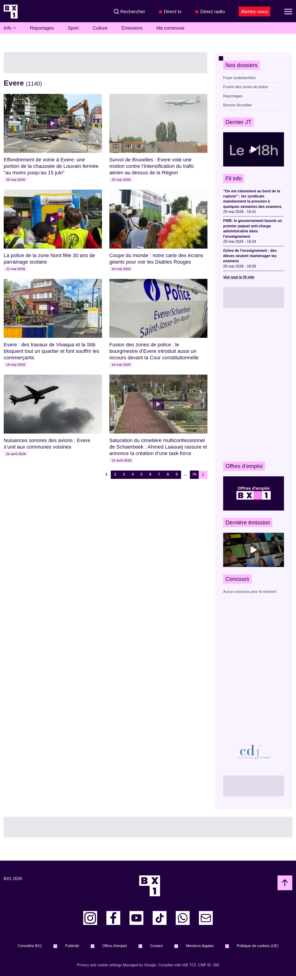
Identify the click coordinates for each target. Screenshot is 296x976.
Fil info (233, 178)
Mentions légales (200, 946)
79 (194, 474)
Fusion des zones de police (245, 87)
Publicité (72, 946)
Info (10, 28)
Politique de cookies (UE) (257, 946)
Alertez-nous (254, 11)
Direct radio (212, 11)
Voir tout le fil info (238, 277)
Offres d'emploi (114, 946)
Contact (156, 946)
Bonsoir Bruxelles (237, 105)
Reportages (42, 28)
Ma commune (170, 28)
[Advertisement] (253, 384)
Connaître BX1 (30, 946)
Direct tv (173, 11)
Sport (73, 28)
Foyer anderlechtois (239, 78)
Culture (100, 28)
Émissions (131, 28)
